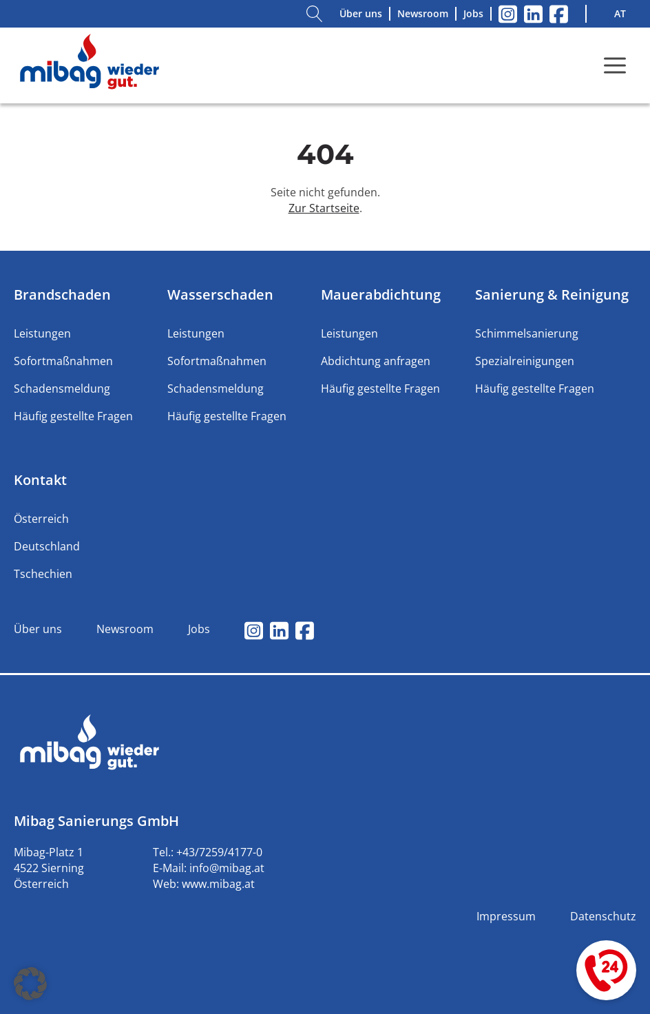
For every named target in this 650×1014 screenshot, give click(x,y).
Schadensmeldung (62, 388)
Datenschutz (603, 916)
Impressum (506, 916)
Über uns (360, 13)
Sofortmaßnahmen (63, 361)
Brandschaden (62, 294)
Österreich (41, 518)
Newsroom (422, 13)
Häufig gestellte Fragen (73, 416)
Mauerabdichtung (381, 294)
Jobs (473, 13)
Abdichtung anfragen (375, 361)
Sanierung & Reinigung (552, 294)
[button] (30, 983)
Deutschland (47, 546)
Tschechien (43, 573)
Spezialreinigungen (524, 361)
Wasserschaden (220, 294)
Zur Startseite (324, 208)
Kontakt (40, 479)
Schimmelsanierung (526, 333)
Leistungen (42, 333)
